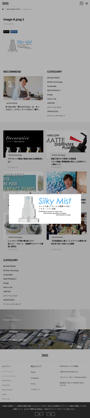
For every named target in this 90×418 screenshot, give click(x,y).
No (51, 414)
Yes (39, 414)
